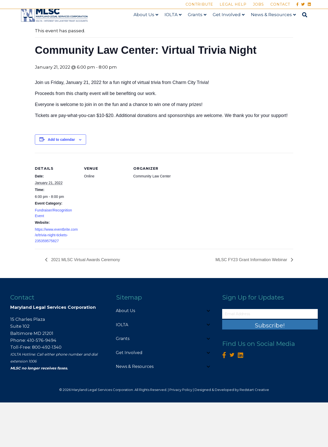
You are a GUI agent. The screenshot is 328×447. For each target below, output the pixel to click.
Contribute (199, 4)
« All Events (46, 58)
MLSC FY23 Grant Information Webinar (252, 304)
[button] (208, 355)
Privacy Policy (180, 434)
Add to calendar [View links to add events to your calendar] (61, 184)
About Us (148, 26)
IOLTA (175, 26)
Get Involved (231, 26)
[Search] (307, 27)
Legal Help (233, 4)
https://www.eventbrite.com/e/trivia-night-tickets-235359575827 (56, 279)
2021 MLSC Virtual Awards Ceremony (85, 304)
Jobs (258, 4)
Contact (280, 4)
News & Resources (275, 26)
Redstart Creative (254, 434)
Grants (199, 26)
